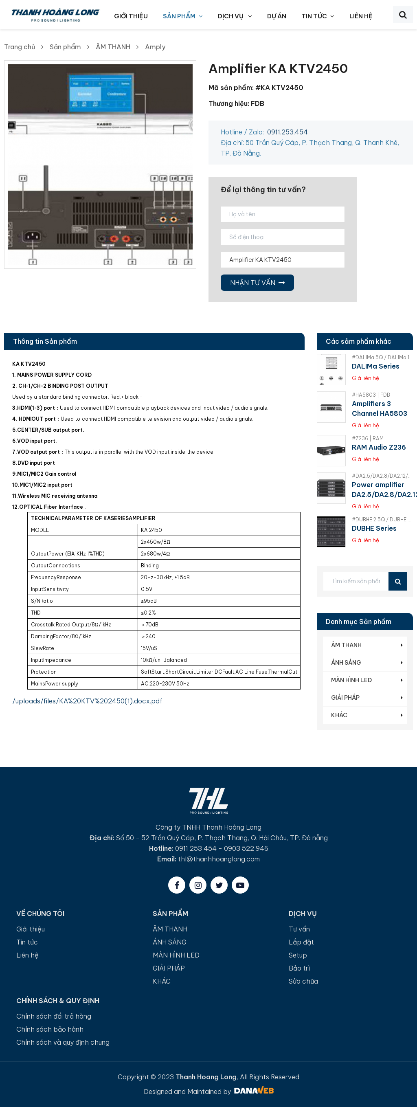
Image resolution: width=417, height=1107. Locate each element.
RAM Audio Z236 (379, 447)
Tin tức (27, 942)
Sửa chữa (303, 981)
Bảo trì (299, 968)
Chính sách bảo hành (49, 1029)
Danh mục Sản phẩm (358, 621)
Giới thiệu (30, 929)
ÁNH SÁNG (346, 662)
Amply (155, 47)
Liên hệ (27, 955)
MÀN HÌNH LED (351, 680)
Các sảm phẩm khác (358, 341)
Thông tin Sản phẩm (45, 341)
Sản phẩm (65, 47)
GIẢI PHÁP (345, 697)
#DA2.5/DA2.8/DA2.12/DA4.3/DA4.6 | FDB (382, 476)
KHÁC (339, 715)
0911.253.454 (287, 132)
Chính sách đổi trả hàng (53, 1016)
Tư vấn (299, 929)
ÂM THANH (113, 47)
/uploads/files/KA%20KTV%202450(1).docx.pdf (87, 701)
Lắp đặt (301, 942)
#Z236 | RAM (368, 438)
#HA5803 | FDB (371, 395)
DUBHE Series (374, 528)
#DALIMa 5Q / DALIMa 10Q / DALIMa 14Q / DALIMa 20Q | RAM (382, 357)
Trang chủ (19, 47)
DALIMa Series (375, 366)
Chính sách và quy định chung (63, 1042)
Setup (298, 955)
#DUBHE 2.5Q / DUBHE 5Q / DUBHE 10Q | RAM (382, 519)
